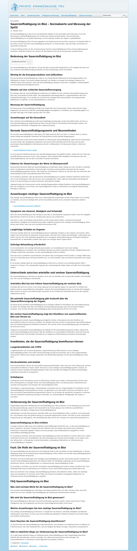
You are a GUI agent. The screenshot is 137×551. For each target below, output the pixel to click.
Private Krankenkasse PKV (41, 6)
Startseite (14, 15)
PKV (23, 15)
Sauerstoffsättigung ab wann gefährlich (27, 206)
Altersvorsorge (85, 15)
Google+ (34, 546)
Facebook (24, 546)
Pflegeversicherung (50, 15)
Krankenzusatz (33, 15)
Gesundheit (25, 543)
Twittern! (15, 546)
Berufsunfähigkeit (69, 15)
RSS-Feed (43, 546)
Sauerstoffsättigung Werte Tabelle (25, 150)
